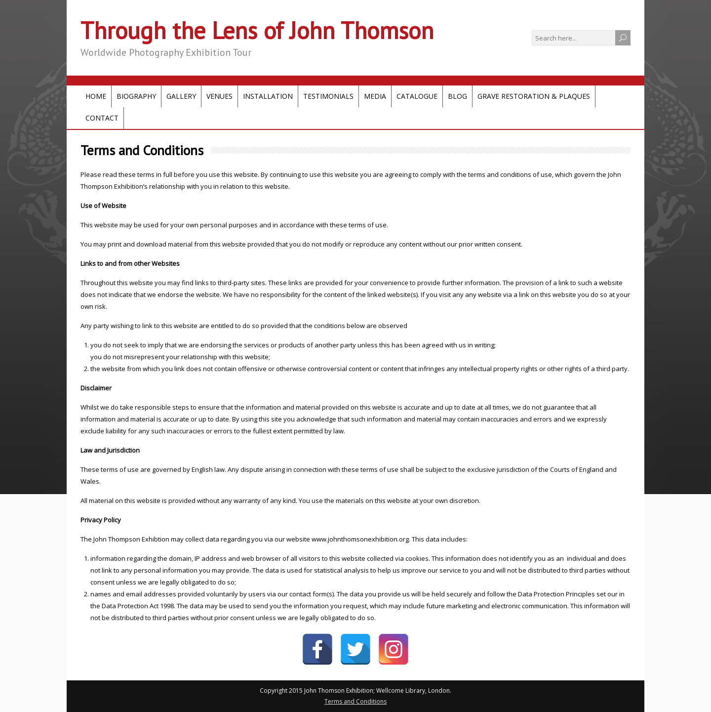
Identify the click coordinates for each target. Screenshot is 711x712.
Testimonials (328, 96)
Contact (101, 118)
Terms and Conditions (355, 701)
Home (95, 96)
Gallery (181, 96)
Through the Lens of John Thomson (257, 30)
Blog (457, 96)
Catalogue (416, 96)
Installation (268, 96)
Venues (219, 96)
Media (375, 96)
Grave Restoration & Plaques (533, 96)
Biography (136, 96)
